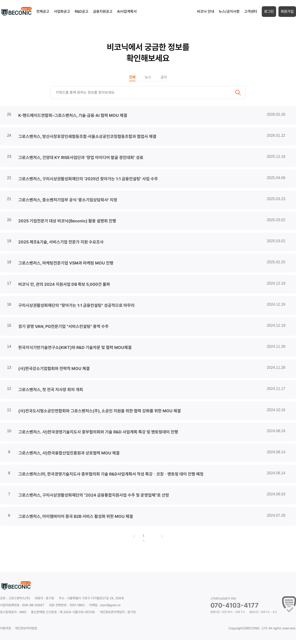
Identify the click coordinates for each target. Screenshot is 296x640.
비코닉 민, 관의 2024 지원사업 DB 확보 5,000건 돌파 (64, 284)
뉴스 (148, 77)
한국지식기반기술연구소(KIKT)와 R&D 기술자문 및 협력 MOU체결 (75, 347)
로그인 (269, 11)
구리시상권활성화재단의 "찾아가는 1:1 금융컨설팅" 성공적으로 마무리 (76, 305)
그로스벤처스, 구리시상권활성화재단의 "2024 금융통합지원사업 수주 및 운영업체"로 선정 (93, 495)
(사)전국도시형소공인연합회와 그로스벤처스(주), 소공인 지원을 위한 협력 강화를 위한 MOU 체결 (99, 410)
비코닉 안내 (205, 11)
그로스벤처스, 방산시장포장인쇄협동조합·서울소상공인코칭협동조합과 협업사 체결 (87, 136)
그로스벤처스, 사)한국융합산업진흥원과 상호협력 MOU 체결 (69, 452)
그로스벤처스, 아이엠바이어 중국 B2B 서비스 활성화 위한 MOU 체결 (75, 516)
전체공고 (42, 11)
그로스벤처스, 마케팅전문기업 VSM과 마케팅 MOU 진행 (65, 263)
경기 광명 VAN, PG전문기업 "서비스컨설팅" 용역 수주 (63, 326)
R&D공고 (81, 11)
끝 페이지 (161, 536)
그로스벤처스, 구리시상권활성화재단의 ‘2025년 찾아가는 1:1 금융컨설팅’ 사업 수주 (88, 178)
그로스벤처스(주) (19, 598)
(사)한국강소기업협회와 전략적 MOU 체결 (54, 368)
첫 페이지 (134, 536)
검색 (238, 92)
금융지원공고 (102, 11)
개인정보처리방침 (26, 628)
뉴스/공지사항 (229, 11)
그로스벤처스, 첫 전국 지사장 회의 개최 (50, 389)
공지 (163, 77)
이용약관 (5, 628)
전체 (132, 77)
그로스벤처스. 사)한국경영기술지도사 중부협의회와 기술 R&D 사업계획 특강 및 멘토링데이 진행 (98, 431)
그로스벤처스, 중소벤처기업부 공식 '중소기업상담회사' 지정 (67, 199)
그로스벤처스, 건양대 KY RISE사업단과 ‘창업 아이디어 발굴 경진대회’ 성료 (80, 157)
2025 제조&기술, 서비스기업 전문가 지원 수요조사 (61, 241)
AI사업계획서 (127, 11)
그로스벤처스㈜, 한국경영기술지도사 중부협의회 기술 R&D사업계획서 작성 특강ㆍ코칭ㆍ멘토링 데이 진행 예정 (111, 474)
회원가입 (287, 11)
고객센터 (250, 11)
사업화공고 (62, 11)
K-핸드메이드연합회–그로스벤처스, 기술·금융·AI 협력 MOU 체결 (72, 115)
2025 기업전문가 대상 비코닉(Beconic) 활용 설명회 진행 (67, 220)
